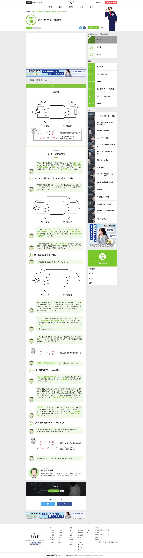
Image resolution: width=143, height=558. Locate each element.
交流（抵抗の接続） (103, 74)
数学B (71, 544)
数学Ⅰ (71, 535)
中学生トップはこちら (37, 2)
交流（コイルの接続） (103, 96)
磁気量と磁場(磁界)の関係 (105, 182)
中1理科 (60, 530)
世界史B (80, 547)
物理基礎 (80, 530)
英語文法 (72, 530)
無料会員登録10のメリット (102, 530)
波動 (90, 278)
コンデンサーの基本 (103, 138)
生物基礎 (80, 535)
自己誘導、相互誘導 (103, 197)
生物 (79, 542)
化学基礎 (80, 532)
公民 (59, 542)
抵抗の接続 (100, 167)
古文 (88, 530)
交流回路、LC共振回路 (104, 204)
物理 (79, 537)
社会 (81, 7)
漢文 (88, 532)
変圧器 (99, 40)
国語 (92, 7)
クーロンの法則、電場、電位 (106, 116)
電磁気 (89, 61)
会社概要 (97, 532)
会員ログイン (99, 2)
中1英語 (52, 530)
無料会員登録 (111, 2)
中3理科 (60, 535)
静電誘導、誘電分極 (103, 130)
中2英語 (52, 532)
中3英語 (52, 535)
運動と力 (92, 269)
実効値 (99, 81)
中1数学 (52, 537)
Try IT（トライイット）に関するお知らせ (106, 542)
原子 (90, 283)
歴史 (59, 540)
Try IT (71, 2)
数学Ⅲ (71, 540)
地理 (59, 537)
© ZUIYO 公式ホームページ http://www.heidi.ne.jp (59, 555)
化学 (79, 540)
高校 (71, 528)
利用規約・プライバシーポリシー (104, 534)
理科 (71, 7)
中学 (51, 528)
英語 (50, 7)
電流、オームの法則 (103, 160)
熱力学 (91, 273)
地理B (79, 549)
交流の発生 (100, 67)
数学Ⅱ (71, 537)
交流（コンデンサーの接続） (106, 89)
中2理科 (60, 532)
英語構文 (72, 532)
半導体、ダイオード (103, 219)
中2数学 (52, 540)
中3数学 (52, 542)
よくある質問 (98, 537)
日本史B (80, 544)
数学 (61, 7)
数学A (71, 542)
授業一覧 (97, 539)
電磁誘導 (99, 189)
